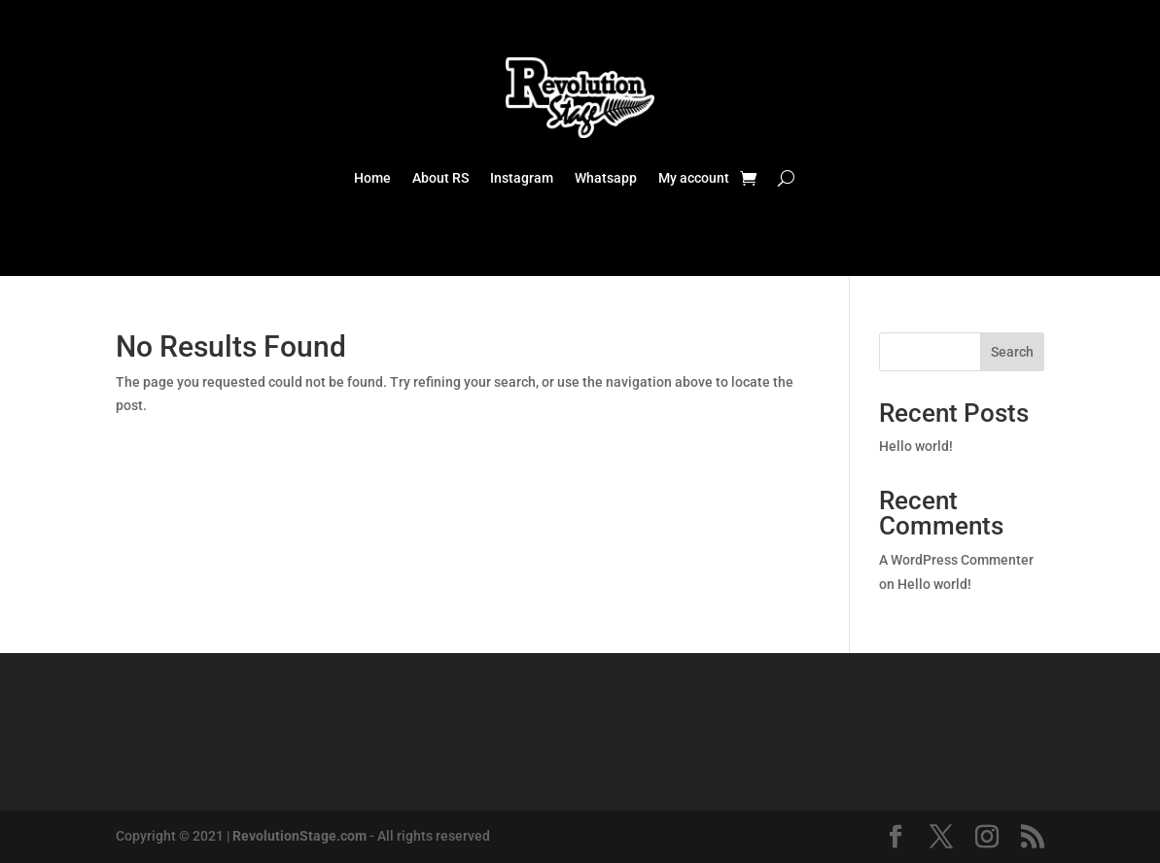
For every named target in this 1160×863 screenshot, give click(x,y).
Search (1012, 352)
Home (372, 178)
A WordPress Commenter (956, 560)
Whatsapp (606, 178)
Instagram (521, 178)
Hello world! (916, 446)
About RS (440, 178)
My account (693, 178)
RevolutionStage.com (299, 836)
